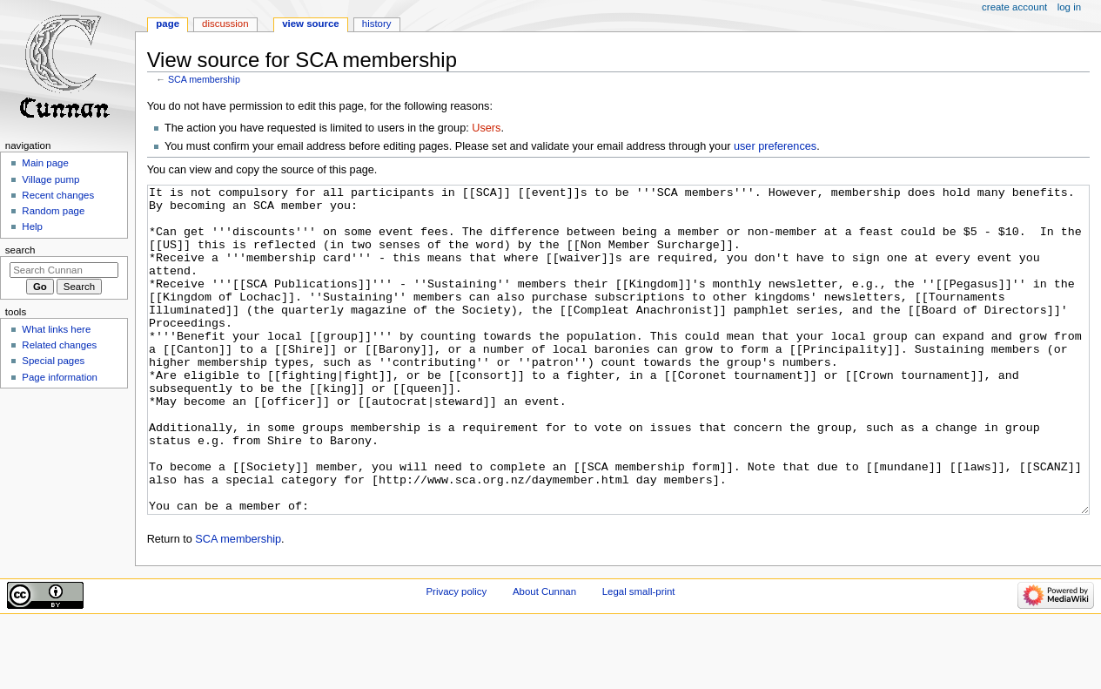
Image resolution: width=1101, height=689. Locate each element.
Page (167, 23)
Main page (45, 163)
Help (32, 226)
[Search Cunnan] (64, 270)
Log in (1069, 7)
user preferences (775, 146)
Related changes (59, 345)
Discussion (225, 23)
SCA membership (204, 79)
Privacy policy (456, 657)
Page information (59, 377)
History (377, 23)
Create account (1014, 7)
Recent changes (58, 195)
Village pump (50, 179)
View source (310, 23)
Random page (53, 211)
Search (20, 250)
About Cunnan (544, 657)
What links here (56, 329)
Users (486, 128)
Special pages (53, 360)
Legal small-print (638, 657)
